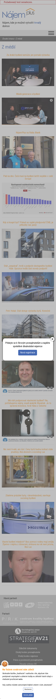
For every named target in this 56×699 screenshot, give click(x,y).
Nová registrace (27, 352)
